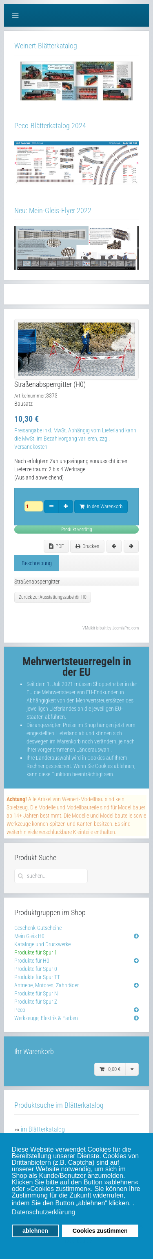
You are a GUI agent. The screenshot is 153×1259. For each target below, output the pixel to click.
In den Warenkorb (101, 506)
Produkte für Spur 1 (35, 952)
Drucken (87, 546)
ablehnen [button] (35, 1230)
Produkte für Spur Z (35, 1001)
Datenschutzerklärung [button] (43, 1212)
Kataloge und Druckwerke (42, 944)
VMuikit (88, 628)
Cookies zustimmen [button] (100, 1230)
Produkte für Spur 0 (35, 969)
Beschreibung (37, 563)
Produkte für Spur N (36, 993)
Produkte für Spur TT (37, 977)
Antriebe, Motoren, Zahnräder (46, 985)
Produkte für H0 (31, 960)
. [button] (133, 1203)
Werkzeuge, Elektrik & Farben (46, 1018)
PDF (56, 546)
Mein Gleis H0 (29, 936)
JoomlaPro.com (125, 628)
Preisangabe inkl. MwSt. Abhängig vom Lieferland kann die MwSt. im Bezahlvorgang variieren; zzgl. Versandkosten (75, 438)
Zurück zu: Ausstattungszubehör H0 (52, 597)
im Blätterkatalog (43, 1129)
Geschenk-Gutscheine (38, 928)
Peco (19, 1010)
